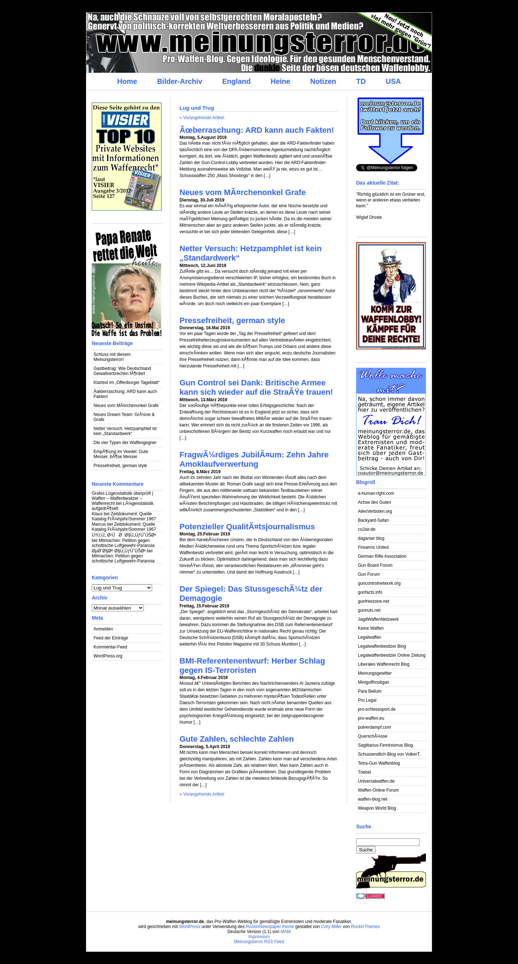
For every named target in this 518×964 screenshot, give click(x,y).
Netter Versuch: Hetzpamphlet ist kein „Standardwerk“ (125, 431)
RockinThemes (365, 926)
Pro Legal (367, 700)
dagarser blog (371, 538)
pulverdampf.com (374, 727)
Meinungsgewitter (375, 673)
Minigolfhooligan (373, 682)
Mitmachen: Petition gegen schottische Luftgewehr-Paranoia (123, 543)
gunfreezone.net (373, 601)
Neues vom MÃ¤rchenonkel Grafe (126, 405)
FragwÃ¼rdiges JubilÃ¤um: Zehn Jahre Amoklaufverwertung (254, 459)
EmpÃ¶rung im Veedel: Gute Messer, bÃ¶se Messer (121, 454)
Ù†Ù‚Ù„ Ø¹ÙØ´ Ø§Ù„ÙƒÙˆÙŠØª (124, 535)
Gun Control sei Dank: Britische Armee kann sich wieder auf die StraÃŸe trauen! (256, 387)
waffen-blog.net (372, 799)
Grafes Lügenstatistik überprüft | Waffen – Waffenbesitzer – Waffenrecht (122, 498)
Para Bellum (369, 691)
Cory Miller (331, 926)
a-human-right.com (376, 493)
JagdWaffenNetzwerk (378, 619)
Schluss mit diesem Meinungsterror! (112, 357)
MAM (286, 931)
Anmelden (103, 629)
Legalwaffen (369, 637)
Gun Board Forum (375, 565)
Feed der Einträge (111, 638)
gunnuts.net (369, 610)
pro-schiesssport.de (377, 709)
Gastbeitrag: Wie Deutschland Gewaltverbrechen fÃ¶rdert (122, 371)
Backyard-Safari (373, 520)
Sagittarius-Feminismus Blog (385, 745)
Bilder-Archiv (180, 81)
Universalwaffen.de (376, 781)
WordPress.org (108, 655)
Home (127, 81)
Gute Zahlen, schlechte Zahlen (237, 738)
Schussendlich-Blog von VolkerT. (389, 754)
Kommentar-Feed (110, 647)
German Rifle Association (382, 556)
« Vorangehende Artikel (202, 117)
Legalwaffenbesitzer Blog (382, 646)
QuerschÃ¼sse (372, 736)
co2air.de (367, 529)
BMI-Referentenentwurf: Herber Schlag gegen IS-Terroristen (252, 665)
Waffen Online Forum (378, 790)
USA (393, 81)
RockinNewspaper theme (270, 926)
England (236, 81)
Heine (280, 81)
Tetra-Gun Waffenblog (379, 763)
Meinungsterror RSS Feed (259, 941)
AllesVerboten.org (375, 511)
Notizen (323, 81)
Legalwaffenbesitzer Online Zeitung (392, 655)
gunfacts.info (370, 592)
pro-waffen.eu (371, 718)
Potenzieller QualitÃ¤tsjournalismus (247, 526)
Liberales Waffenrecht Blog (383, 664)
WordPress (189, 926)
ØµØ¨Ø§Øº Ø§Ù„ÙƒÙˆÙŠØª (119, 550)
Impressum (258, 936)
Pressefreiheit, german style (120, 465)
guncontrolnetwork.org (379, 583)
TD (361, 81)
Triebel (364, 772)
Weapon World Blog (377, 808)
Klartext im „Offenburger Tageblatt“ (127, 382)
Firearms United (373, 547)
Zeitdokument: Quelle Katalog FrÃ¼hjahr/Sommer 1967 (124, 516)
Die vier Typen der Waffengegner (125, 442)
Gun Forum (369, 574)
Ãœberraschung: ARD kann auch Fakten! (125, 394)
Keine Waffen (370, 628)
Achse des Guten (374, 502)
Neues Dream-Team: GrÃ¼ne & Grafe (124, 417)
